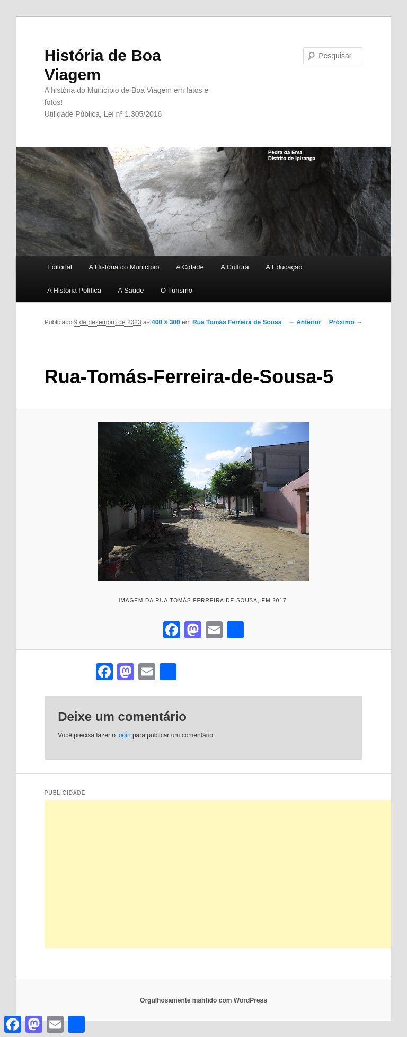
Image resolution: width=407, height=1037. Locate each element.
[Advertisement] (226, 874)
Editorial (59, 267)
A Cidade (190, 267)
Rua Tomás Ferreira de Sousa (237, 322)
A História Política (74, 290)
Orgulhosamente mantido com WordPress (203, 1000)
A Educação (284, 267)
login (123, 735)
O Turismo (176, 290)
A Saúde (131, 290)
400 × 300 (166, 322)
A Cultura (234, 267)
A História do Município (124, 267)
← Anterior (304, 322)
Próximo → (345, 322)
